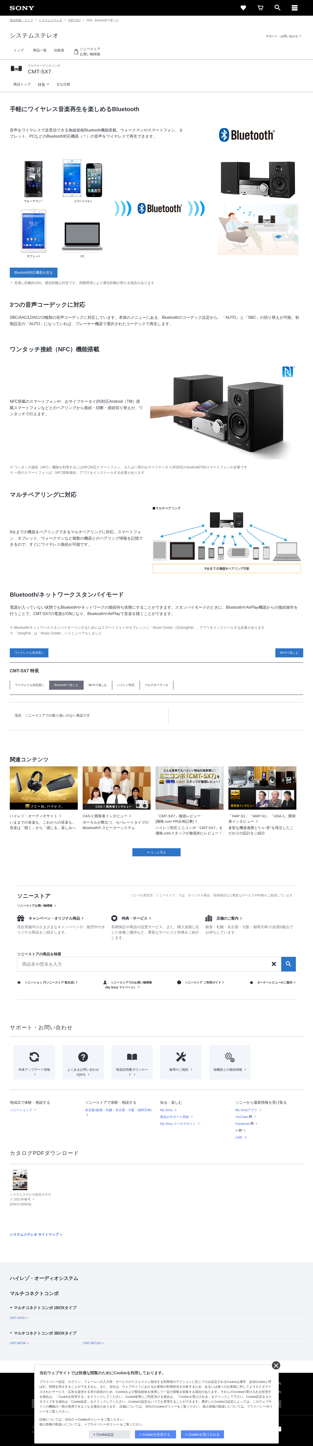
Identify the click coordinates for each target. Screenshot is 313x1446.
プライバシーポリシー (103, 1424)
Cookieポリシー (89, 1419)
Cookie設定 (105, 1434)
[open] (277, 8)
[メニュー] (294, 8)
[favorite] (243, 8)
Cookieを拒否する (156, 1434)
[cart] (260, 8)
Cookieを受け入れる (204, 1434)
